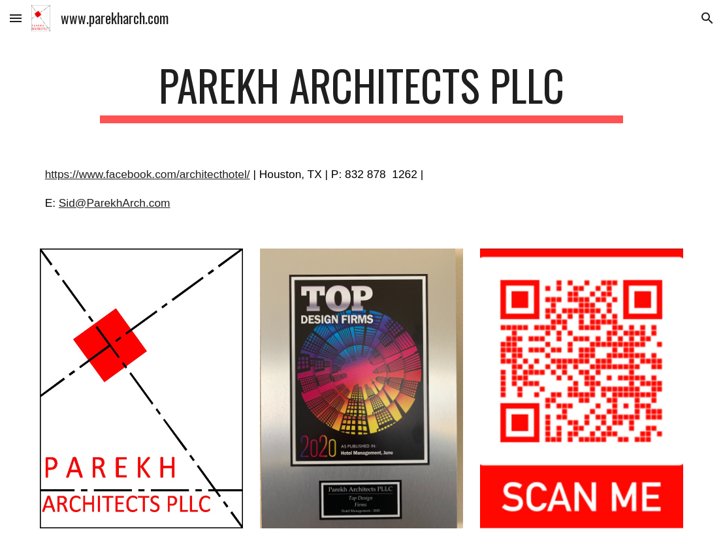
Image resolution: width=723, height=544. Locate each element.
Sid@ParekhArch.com (114, 202)
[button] (15, 18)
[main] (361, 91)
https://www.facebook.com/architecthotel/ (147, 174)
